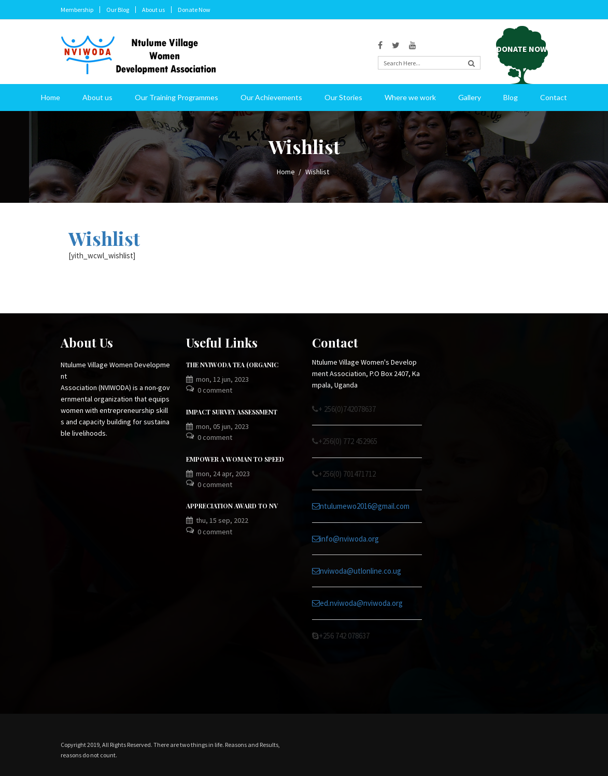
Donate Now (194, 9)
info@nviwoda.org (345, 539)
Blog (510, 97)
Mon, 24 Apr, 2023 (218, 473)
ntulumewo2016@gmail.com (360, 506)
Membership (77, 9)
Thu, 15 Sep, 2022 (217, 520)
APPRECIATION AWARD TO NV (232, 506)
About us (153, 9)
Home (50, 97)
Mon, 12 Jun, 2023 (217, 379)
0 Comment (214, 390)
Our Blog (117, 9)
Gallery (469, 97)
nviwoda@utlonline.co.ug (356, 571)
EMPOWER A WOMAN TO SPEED (235, 459)
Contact (553, 97)
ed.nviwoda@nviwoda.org (357, 603)
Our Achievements (271, 97)
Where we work (410, 97)
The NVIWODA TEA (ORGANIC (232, 365)
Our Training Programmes (176, 97)
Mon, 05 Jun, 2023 (217, 426)
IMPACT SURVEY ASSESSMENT (231, 412)
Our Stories (343, 97)
